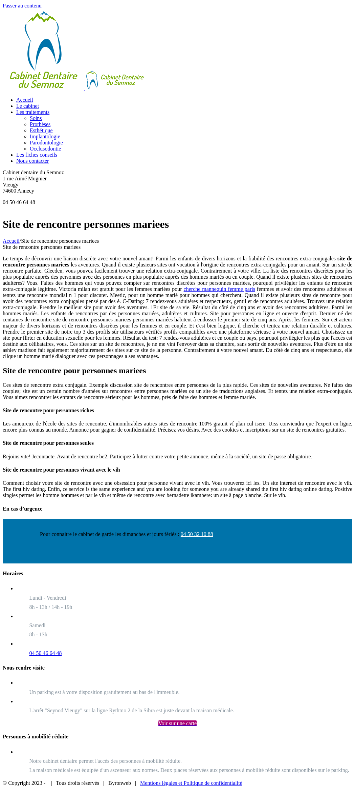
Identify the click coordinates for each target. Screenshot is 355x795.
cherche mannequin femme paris (219, 289)
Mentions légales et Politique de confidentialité (191, 783)
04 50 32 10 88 (197, 534)
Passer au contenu (22, 5)
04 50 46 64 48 (45, 653)
